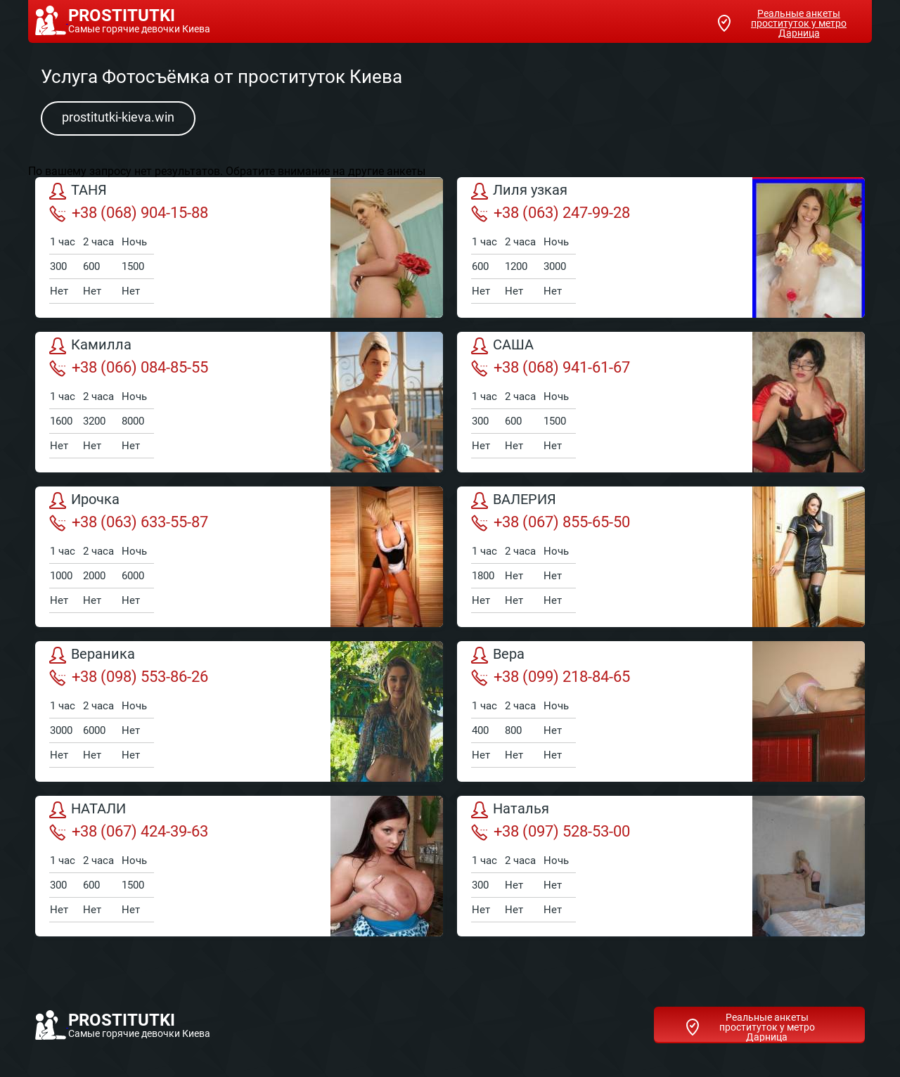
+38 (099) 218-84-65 (550, 677)
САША (502, 345)
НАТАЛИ (87, 809)
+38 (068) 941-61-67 (550, 368)
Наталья (510, 809)
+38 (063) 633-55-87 (128, 522)
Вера (498, 655)
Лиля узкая (519, 191)
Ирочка (84, 500)
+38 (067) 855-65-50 (550, 522)
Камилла (90, 345)
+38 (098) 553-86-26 (128, 677)
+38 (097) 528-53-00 (550, 832)
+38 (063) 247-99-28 (550, 213)
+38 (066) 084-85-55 (128, 368)
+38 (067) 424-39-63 (128, 832)
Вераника (92, 655)
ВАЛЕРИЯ (513, 500)
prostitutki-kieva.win (118, 117)
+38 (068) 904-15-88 (128, 213)
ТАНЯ (78, 191)
